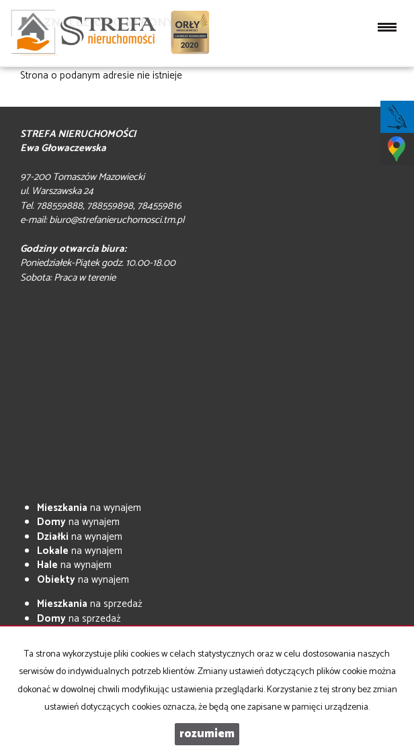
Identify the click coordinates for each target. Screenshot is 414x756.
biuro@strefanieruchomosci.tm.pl (116, 219)
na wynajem (89, 508)
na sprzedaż (89, 604)
